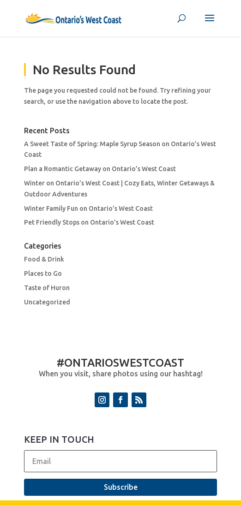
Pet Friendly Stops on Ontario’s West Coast (89, 222)
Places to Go (43, 273)
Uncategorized (47, 302)
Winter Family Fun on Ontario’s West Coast (88, 208)
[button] (209, 24)
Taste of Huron (47, 287)
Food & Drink (44, 259)
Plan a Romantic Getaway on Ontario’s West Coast (100, 168)
